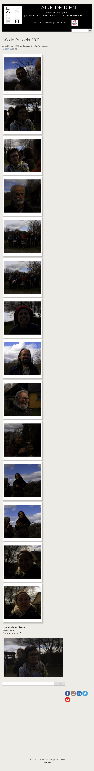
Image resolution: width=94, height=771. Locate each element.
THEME (48, 23)
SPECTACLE (49, 15)
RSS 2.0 (47, 762)
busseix (26, 46)
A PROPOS (60, 23)
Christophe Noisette (39, 46)
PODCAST (38, 23)
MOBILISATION (33, 15)
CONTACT (33, 760)
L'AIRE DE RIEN (56, 8)
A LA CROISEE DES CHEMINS (72, 15)
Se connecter (8, 630)
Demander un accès (12, 633)
